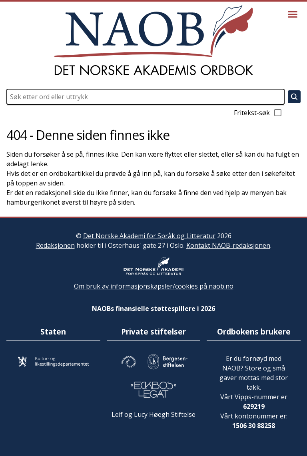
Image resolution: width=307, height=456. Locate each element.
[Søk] (294, 96)
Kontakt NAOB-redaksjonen (228, 245)
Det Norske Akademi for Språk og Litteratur (149, 235)
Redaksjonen (55, 245)
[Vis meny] (292, 14)
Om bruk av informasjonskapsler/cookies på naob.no (153, 286)
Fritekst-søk (258, 112)
